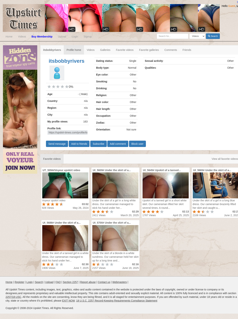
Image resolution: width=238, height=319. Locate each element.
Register (19, 282)
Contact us (104, 282)
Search (213, 36)
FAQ (58, 282)
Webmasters (119, 282)
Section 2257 (70, 282)
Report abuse (88, 282)
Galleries (105, 49)
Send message (57, 143)
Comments (170, 49)
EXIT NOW (68, 300)
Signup (88, 36)
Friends (187, 49)
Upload (62, 36)
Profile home (74, 49)
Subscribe (98, 143)
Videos (22, 36)
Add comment (118, 143)
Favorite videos (125, 49)
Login (75, 36)
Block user (137, 143)
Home (9, 36)
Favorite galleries (149, 49)
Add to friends (79, 143)
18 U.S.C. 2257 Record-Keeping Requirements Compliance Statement (116, 300)
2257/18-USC (13, 296)
